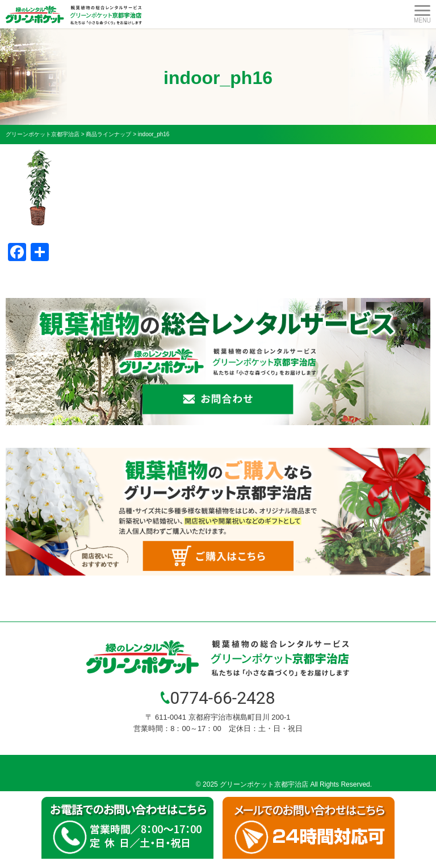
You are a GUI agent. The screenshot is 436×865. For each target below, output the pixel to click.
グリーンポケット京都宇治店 (264, 784)
